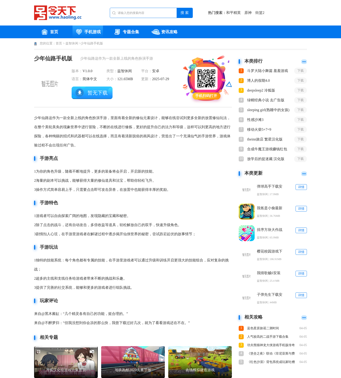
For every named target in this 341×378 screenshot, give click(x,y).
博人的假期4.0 (258, 80)
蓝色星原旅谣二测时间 (263, 328)
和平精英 (233, 13)
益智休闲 (71, 43)
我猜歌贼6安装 (269, 273)
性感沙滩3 (255, 120)
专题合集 (126, 32)
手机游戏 (88, 32)
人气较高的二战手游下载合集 (267, 336)
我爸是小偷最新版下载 (269, 208)
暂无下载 (98, 93)
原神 (248, 13)
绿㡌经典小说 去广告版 (265, 100)
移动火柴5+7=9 (259, 129)
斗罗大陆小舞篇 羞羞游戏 (267, 71)
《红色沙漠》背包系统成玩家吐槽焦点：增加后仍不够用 (271, 362)
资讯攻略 (165, 32)
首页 (49, 32)
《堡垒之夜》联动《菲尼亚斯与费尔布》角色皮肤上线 (271, 354)
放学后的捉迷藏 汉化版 (265, 159)
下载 (300, 70)
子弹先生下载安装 (269, 295)
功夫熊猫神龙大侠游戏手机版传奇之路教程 (271, 345)
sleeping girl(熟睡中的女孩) (268, 110)
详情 (301, 187)
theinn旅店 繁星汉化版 (265, 139)
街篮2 (259, 13)
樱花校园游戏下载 (269, 251)
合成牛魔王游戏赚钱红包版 (267, 149)
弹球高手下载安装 (269, 186)
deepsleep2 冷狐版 (261, 90)
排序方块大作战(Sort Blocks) (269, 230)
